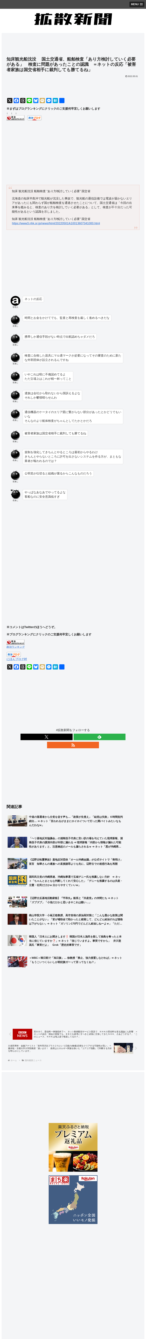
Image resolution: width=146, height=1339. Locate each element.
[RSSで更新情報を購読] (80, 737)
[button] (139, 1296)
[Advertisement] (73, 46)
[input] (73, 1296)
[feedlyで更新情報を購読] (73, 737)
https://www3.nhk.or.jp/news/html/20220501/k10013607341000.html (56, 223)
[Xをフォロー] (65, 737)
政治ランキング (16, 646)
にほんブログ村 (17, 659)
